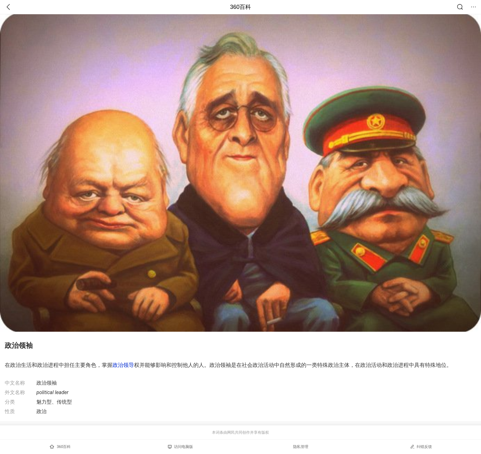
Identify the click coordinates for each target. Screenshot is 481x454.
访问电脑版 (180, 446)
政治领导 (123, 365)
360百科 (240, 7)
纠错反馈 (421, 446)
